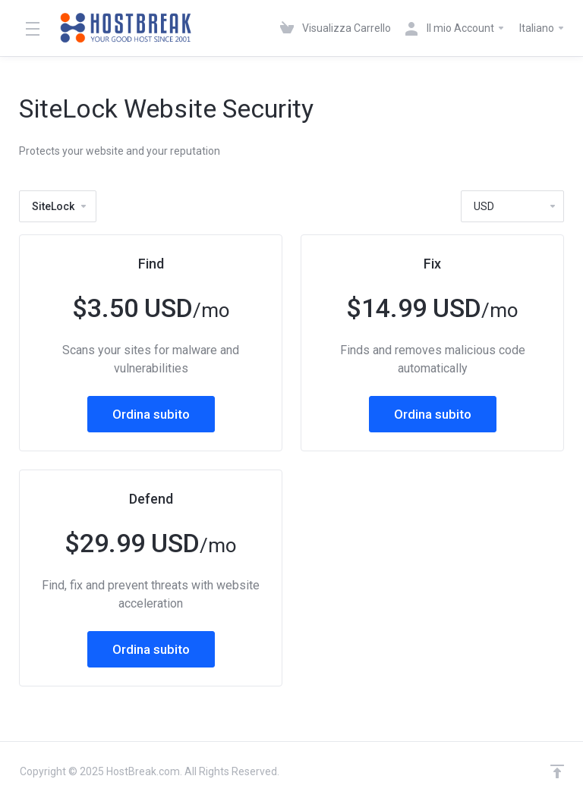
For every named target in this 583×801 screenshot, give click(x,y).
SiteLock (60, 206)
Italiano (542, 28)
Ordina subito (151, 414)
